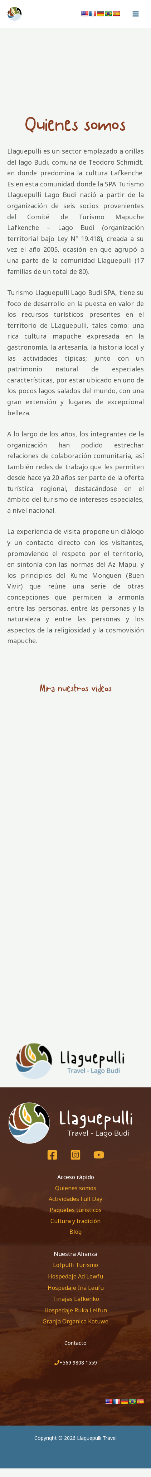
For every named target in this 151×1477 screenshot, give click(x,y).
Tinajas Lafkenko (75, 1299)
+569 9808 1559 (78, 1362)
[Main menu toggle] (135, 13)
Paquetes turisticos (76, 1210)
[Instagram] (75, 1155)
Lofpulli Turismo (75, 1265)
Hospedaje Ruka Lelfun (75, 1310)
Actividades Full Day (75, 1199)
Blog (75, 1232)
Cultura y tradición (75, 1221)
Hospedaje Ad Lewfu (75, 1276)
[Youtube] (99, 1155)
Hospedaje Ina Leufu (76, 1288)
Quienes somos (75, 1188)
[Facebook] (52, 1155)
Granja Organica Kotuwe (75, 1321)
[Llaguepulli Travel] (30, 13)
